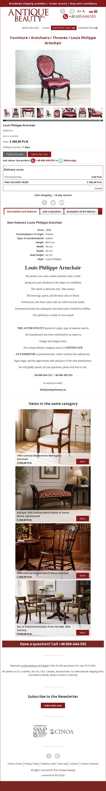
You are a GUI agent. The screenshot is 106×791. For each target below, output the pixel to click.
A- (84, 11)
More (82, 461)
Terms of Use (14, 763)
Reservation (88, 27)
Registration (30, 27)
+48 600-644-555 (82, 16)
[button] (53, 705)
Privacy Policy (31, 763)
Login (45, 27)
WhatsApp (67, 160)
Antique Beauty (67, 770)
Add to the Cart (39, 154)
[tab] (22, 212)
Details (98, 188)
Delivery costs (48, 763)
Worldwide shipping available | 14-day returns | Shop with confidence (53, 3)
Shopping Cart (64, 27)
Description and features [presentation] (22, 211)
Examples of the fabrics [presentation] (81, 211)
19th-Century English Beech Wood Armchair (43, 573)
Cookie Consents (89, 763)
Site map (63, 763)
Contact (74, 763)
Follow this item (14, 154)
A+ (79, 11)
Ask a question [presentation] (52, 211)
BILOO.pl (59, 775)
